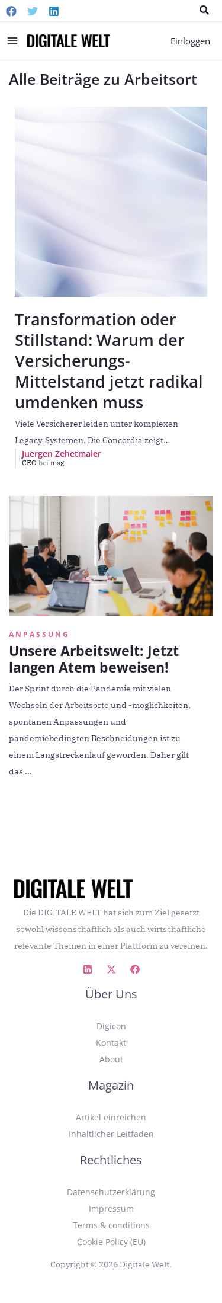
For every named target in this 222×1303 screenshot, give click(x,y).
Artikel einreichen (111, 1117)
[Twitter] (32, 11)
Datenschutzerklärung (111, 1192)
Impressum (111, 1208)
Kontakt (111, 1042)
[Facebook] (11, 11)
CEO (36, 462)
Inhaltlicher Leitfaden (111, 1133)
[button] (205, 10)
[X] (111, 969)
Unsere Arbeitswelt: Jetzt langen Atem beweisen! (94, 659)
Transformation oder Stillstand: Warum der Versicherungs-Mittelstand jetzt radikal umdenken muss (109, 360)
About (111, 1059)
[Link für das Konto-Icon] (190, 41)
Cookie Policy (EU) (111, 1241)
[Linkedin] (54, 11)
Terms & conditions (111, 1225)
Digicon (111, 1026)
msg (57, 462)
